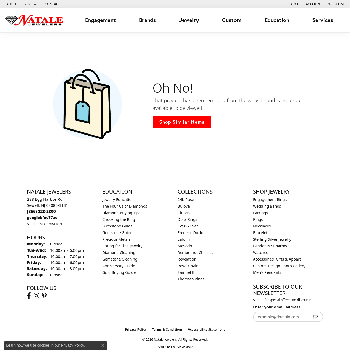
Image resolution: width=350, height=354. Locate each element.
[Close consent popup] (102, 345)
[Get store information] (44, 224)
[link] (11, 4)
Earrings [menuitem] (260, 212)
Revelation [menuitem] (187, 259)
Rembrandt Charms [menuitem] (195, 252)
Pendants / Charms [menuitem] (270, 245)
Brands (147, 20)
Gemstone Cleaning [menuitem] (119, 259)
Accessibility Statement (206, 329)
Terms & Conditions (167, 329)
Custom (231, 20)
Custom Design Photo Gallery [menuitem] (279, 265)
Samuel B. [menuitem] (186, 272)
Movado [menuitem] (185, 245)
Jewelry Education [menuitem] (118, 199)
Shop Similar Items (181, 122)
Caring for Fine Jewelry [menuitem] (122, 245)
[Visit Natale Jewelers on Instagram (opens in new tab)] (36, 296)
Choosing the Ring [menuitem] (118, 219)
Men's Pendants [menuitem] (267, 272)
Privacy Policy (136, 329)
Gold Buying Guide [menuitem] (119, 272)
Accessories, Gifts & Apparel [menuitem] (278, 259)
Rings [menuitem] (258, 219)
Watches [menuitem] (260, 252)
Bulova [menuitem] (184, 206)
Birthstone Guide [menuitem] (117, 225)
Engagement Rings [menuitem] (270, 199)
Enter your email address (277, 307)
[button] (292, 4)
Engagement (100, 20)
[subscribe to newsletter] (316, 316)
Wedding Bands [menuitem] (267, 206)
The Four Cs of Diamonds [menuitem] (124, 206)
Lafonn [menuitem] (184, 239)
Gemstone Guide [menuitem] (117, 232)
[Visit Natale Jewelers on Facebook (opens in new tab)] (29, 296)
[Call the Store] (41, 211)
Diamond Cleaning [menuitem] (118, 252)
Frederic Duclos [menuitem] (191, 232)
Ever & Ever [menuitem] (188, 225)
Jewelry (189, 20)
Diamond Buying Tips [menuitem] (121, 212)
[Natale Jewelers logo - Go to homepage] (35, 20)
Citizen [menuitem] (184, 212)
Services (322, 20)
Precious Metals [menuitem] (116, 239)
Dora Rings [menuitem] (187, 219)
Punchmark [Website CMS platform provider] (185, 346)
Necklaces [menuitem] (262, 225)
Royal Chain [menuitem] (188, 265)
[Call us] (42, 217)
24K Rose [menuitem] (186, 199)
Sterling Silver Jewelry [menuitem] (272, 239)
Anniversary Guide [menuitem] (118, 265)
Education (277, 20)
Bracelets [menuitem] (261, 232)
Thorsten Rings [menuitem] (191, 278)
